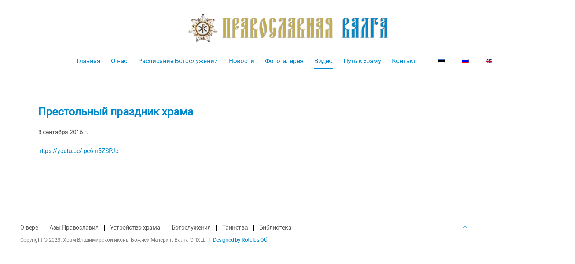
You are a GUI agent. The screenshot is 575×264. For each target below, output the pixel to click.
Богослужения (191, 227)
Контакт (404, 61)
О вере (29, 227)
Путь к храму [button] (362, 61)
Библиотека (275, 227)
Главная (88, 61)
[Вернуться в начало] (287, 28)
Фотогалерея (284, 61)
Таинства (235, 227)
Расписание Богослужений (178, 61)
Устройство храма (135, 227)
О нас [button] (119, 61)
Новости (241, 61)
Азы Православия (74, 227)
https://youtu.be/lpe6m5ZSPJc (78, 150)
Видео (323, 61)
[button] (464, 228)
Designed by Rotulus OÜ (240, 240)
